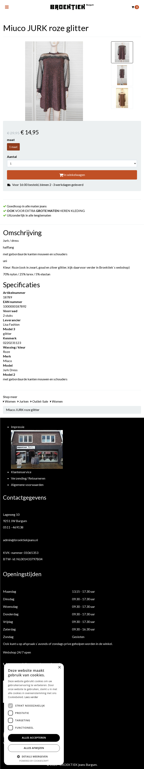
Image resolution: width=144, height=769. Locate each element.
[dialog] (34, 714)
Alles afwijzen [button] (34, 748)
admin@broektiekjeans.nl (20, 540)
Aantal (12, 156)
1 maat (13, 147)
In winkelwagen (72, 175)
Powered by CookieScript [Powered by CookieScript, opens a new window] (34, 760)
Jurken (23, 401)
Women (9, 401)
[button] (34, 756)
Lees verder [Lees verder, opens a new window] (31, 697)
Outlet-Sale (39, 401)
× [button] (59, 667)
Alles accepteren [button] (34, 737)
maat (11, 140)
